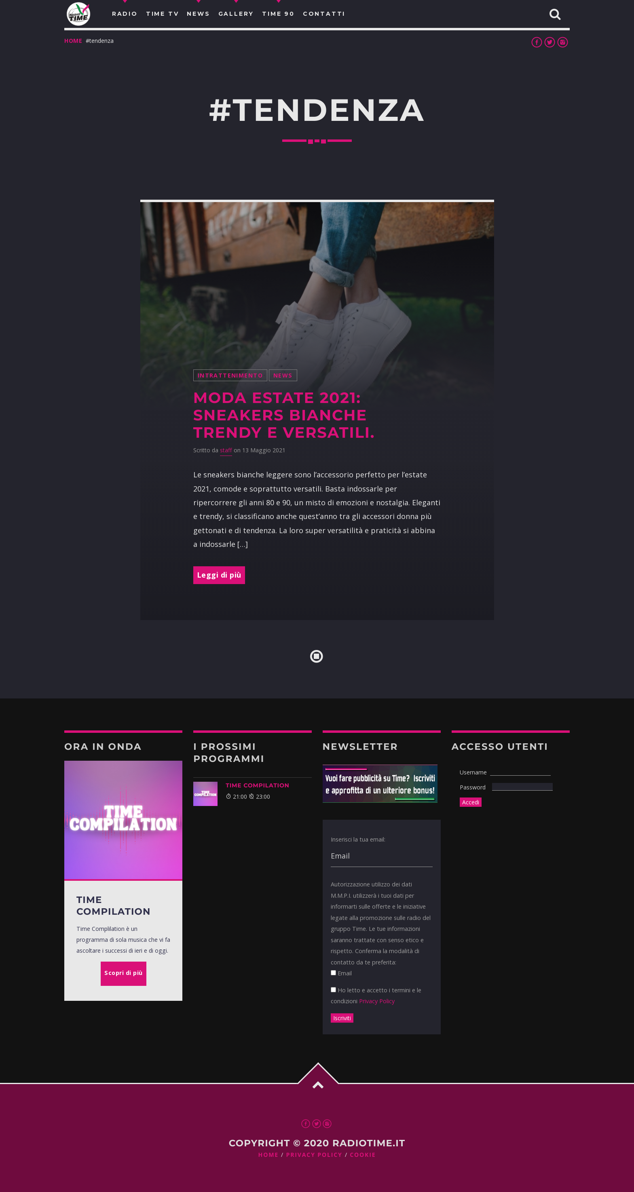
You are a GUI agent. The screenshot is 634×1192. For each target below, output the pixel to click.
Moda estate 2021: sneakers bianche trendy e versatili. (284, 415)
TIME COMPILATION (257, 785)
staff (226, 450)
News (283, 375)
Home (73, 40)
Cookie (363, 1155)
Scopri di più (123, 973)
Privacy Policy (377, 1001)
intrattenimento (230, 375)
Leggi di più (219, 575)
